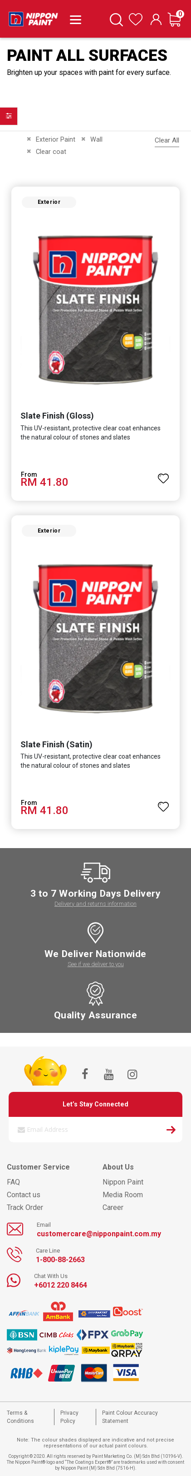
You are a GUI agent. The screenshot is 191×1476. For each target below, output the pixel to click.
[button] (163, 474)
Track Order (25, 1207)
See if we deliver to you (96, 964)
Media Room (123, 1194)
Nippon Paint (123, 1182)
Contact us (23, 1194)
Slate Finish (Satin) (56, 744)
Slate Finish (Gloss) (57, 415)
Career (113, 1207)
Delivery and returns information (95, 903)
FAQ (13, 1182)
